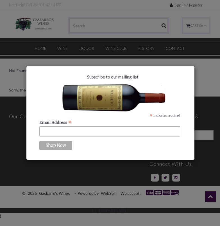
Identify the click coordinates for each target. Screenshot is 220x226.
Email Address (55, 122)
